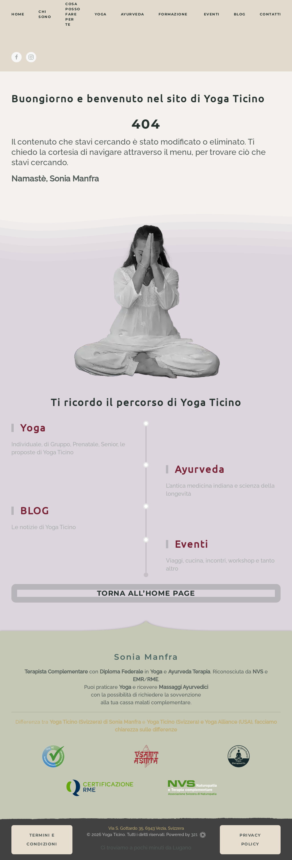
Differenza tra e (81, 722)
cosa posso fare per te (72, 14)
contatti (270, 14)
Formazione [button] (173, 14)
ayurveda (132, 14)
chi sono (44, 14)
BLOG (240, 14)
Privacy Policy (250, 840)
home (17, 14)
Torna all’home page (146, 593)
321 (195, 834)
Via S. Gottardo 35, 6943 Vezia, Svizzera (146, 828)
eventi (212, 14)
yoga (101, 14)
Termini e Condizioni (42, 840)
